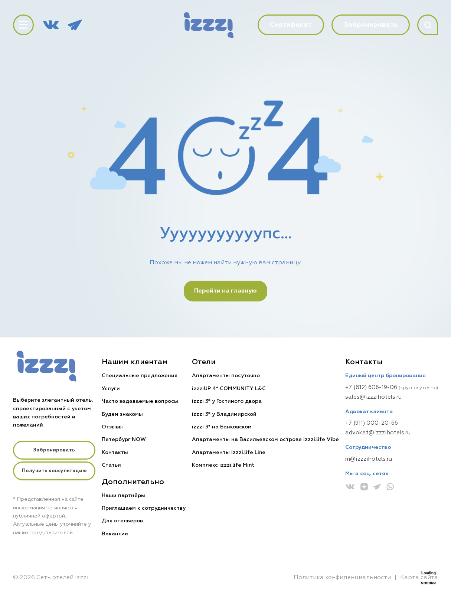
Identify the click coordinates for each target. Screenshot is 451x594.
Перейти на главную (225, 291)
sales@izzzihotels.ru (373, 397)
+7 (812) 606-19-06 (371, 387)
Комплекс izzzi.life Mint (223, 465)
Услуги (111, 388)
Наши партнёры (123, 495)
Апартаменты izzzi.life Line (228, 452)
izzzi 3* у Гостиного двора (227, 401)
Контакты (115, 452)
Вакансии (115, 533)
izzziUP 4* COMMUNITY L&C (229, 388)
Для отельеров (122, 520)
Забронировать (54, 450)
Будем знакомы (122, 414)
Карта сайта (419, 578)
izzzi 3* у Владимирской (224, 414)
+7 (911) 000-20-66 (371, 423)
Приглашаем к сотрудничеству (144, 508)
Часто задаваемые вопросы (140, 401)
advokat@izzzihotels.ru (378, 432)
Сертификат (291, 25)
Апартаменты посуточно (226, 375)
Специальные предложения (139, 375)
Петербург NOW (124, 439)
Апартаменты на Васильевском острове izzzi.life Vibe (265, 439)
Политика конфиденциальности (342, 578)
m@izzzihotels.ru (368, 459)
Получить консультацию (54, 471)
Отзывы (112, 427)
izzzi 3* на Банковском (222, 427)
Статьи (111, 465)
